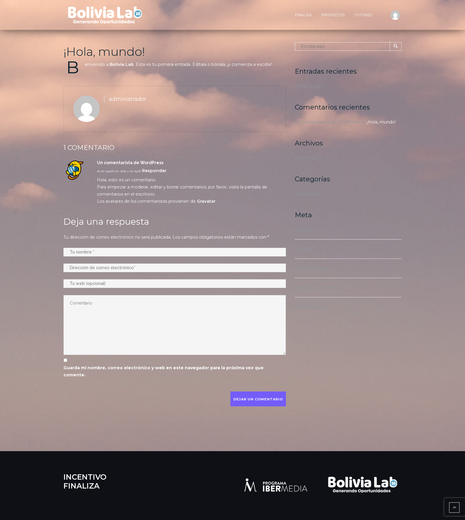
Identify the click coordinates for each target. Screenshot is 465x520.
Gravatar (206, 201)
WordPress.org (310, 307)
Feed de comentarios (317, 287)
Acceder (303, 249)
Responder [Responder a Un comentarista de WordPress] (154, 170)
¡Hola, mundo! (104, 51)
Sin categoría (308, 193)
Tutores (363, 14)
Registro (304, 229)
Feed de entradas (313, 268)
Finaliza (303, 14)
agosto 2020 (308, 158)
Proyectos (333, 14)
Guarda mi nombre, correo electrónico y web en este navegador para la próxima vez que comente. (163, 371)
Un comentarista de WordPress (327, 122)
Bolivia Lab (122, 64)
